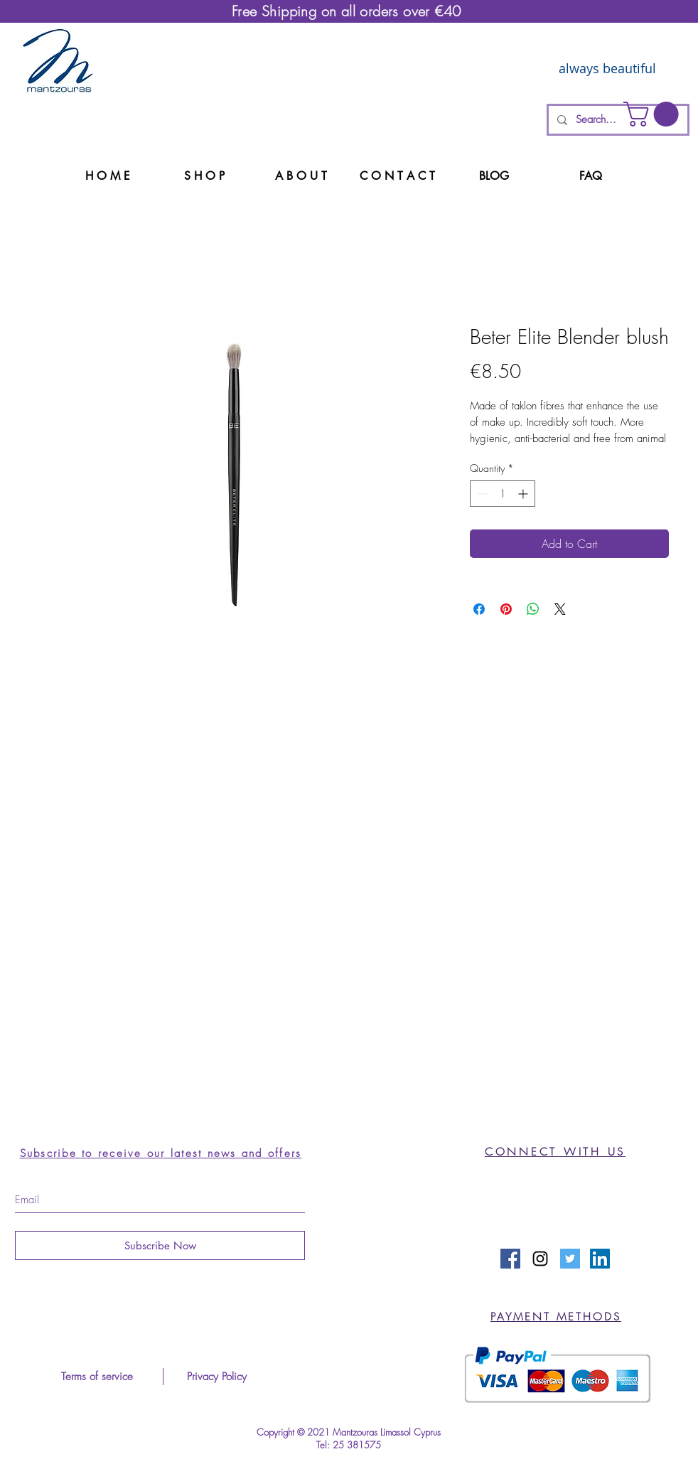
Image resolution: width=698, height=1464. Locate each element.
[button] (653, 114)
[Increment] (524, 493)
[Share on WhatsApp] (533, 609)
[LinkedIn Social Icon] (600, 1259)
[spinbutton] (502, 493)
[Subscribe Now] (160, 1245)
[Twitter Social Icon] (570, 1259)
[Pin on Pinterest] (506, 609)
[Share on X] (560, 609)
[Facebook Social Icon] (510, 1259)
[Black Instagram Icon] (540, 1259)
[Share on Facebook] (479, 609)
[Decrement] (481, 493)
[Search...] (616, 120)
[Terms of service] (97, 1376)
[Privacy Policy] (217, 1376)
